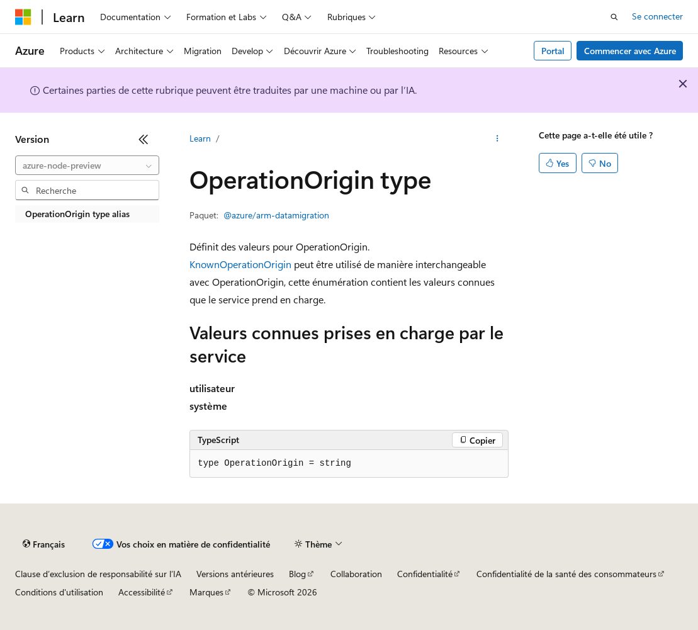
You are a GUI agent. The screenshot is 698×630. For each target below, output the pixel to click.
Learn (200, 138)
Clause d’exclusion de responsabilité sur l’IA (98, 574)
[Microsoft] (23, 17)
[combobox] (87, 165)
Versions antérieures (235, 574)
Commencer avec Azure (630, 51)
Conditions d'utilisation (59, 592)
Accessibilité (141, 592)
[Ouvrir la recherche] (614, 17)
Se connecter (657, 16)
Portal (553, 51)
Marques (206, 592)
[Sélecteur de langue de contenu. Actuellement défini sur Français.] (43, 544)
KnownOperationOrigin (240, 264)
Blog (297, 574)
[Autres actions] (498, 139)
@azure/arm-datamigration (276, 215)
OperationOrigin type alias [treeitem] (77, 214)
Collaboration (356, 574)
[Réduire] (143, 139)
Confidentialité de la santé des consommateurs (566, 574)
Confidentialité (425, 574)
